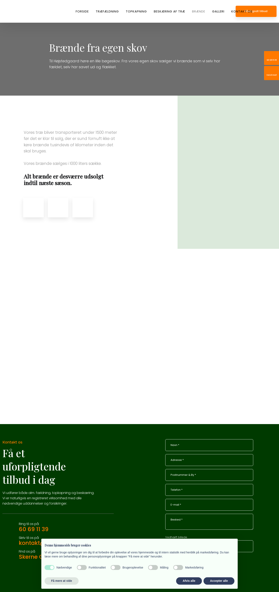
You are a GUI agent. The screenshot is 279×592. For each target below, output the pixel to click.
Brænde (198, 11)
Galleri (218, 11)
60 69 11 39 (33, 529)
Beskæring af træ (169, 11)
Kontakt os (241, 11)
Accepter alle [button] (219, 580)
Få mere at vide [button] (61, 580)
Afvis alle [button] (189, 580)
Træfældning (107, 11)
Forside (82, 11)
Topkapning (136, 11)
